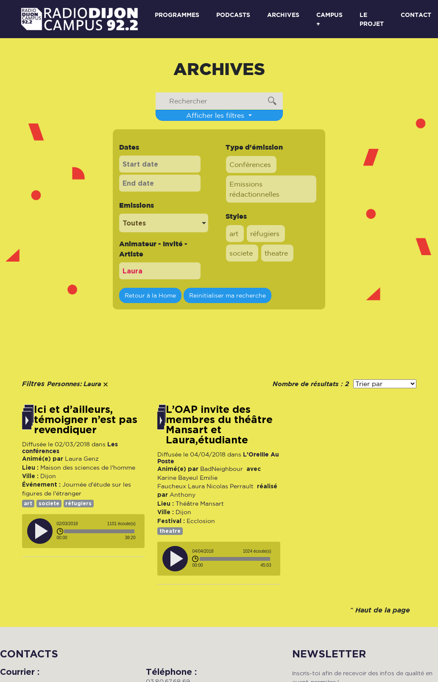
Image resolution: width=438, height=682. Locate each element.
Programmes (177, 14)
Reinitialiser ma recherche (227, 295)
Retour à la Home (150, 295)
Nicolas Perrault (230, 486)
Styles (236, 216)
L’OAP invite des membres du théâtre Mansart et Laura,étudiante (219, 424)
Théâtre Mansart (200, 504)
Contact (416, 14)
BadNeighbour (221, 469)
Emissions (136, 205)
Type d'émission (254, 147)
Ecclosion (201, 521)
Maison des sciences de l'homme (87, 467)
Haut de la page (382, 610)
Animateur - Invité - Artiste (153, 249)
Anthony (182, 495)
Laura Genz (82, 459)
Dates (129, 147)
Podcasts (233, 14)
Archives (283, 14)
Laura (196, 486)
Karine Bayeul (177, 478)
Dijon (48, 476)
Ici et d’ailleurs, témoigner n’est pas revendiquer (85, 419)
